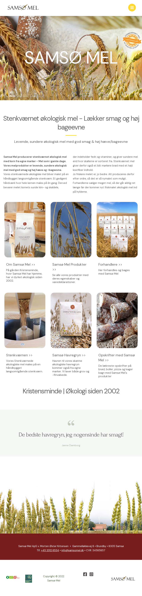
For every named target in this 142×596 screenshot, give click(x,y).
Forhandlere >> (110, 264)
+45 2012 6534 (50, 550)
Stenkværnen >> (19, 355)
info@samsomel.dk (72, 550)
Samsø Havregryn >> (69, 355)
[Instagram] (91, 574)
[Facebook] (85, 574)
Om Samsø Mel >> (20, 264)
